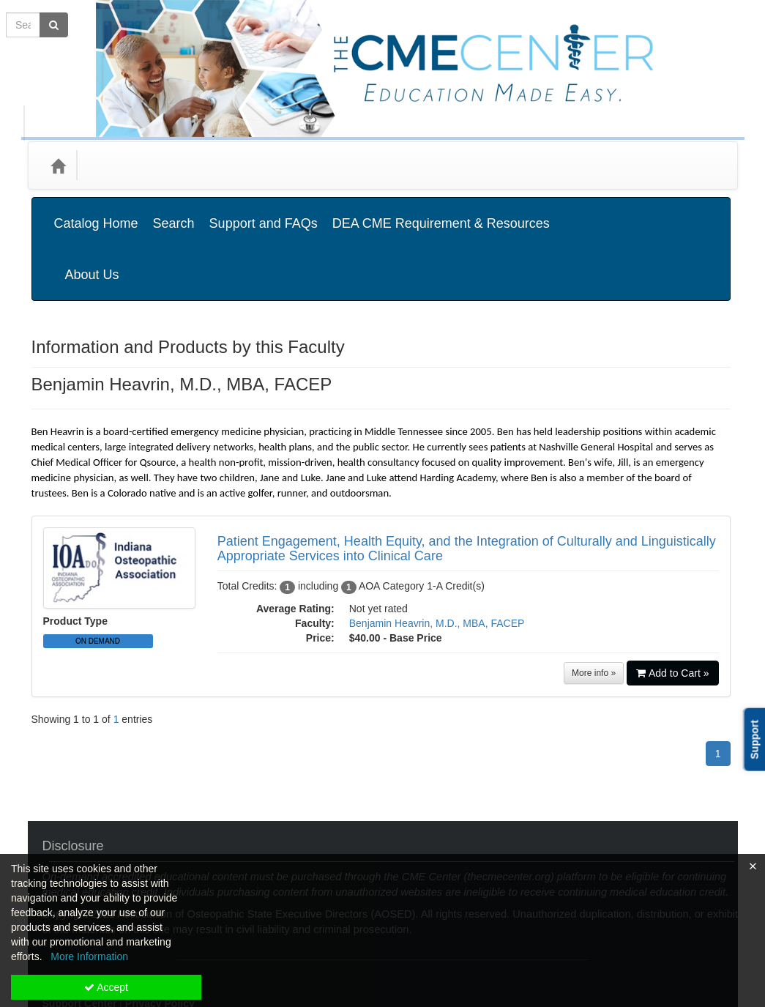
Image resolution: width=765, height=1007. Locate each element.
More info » (594, 600)
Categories (120, 165)
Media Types (199, 165)
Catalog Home (96, 212)
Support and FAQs (263, 212)
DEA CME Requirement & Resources (441, 212)
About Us (689, 212)
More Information (89, 956)
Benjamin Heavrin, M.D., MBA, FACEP (437, 550)
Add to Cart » (672, 600)
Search (174, 212)
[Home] (58, 165)
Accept (106, 987)
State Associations (296, 165)
